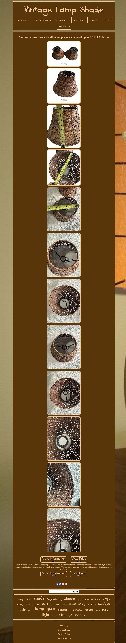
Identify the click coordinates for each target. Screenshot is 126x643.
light (45, 615)
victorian (95, 599)
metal (28, 599)
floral (45, 604)
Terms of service (64, 638)
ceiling (20, 600)
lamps (106, 599)
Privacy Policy (64, 634)
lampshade (52, 599)
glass (51, 609)
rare (98, 610)
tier (85, 616)
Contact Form (64, 630)
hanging (20, 605)
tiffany (81, 604)
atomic (80, 600)
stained (89, 609)
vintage (65, 614)
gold (30, 610)
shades (70, 598)
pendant (28, 604)
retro (58, 604)
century (63, 609)
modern (92, 604)
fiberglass (77, 609)
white (54, 616)
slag (61, 600)
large (64, 605)
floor (51, 605)
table (72, 604)
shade (39, 598)
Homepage (63, 626)
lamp (39, 608)
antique (104, 603)
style (77, 615)
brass (37, 604)
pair (22, 609)
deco (105, 609)
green (87, 600)
